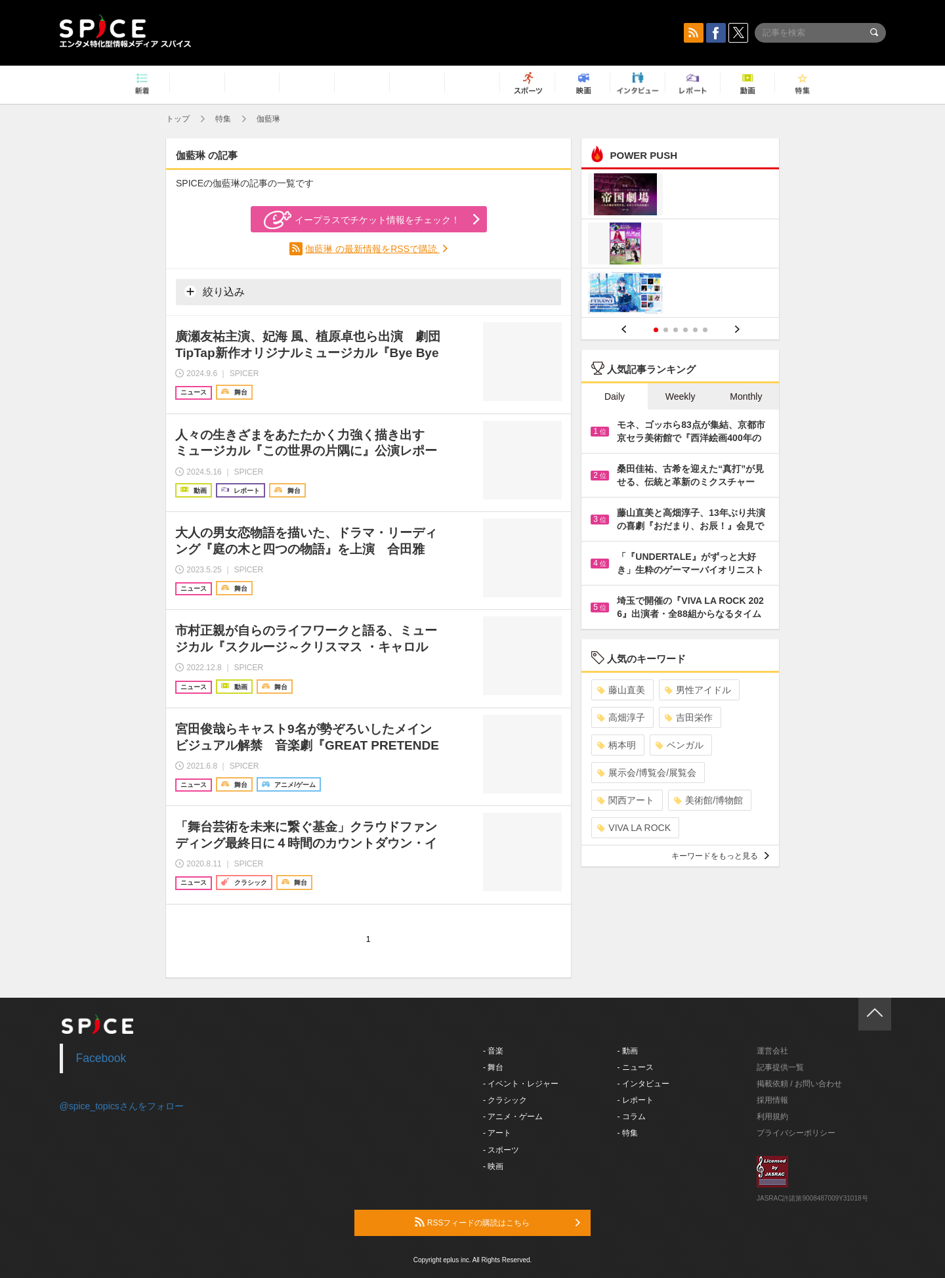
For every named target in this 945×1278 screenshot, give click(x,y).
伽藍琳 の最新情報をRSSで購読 (372, 249)
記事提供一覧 (780, 1067)
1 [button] (656, 330)
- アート (497, 1133)
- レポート (636, 1100)
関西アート (625, 800)
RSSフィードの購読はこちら (497, 1222)
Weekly (680, 396)
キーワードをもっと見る (720, 856)
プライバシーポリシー (796, 1133)
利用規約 (772, 1116)
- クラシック (505, 1100)
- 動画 (628, 1050)
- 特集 (628, 1133)
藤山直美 (621, 690)
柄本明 (616, 745)
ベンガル (680, 745)
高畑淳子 (621, 717)
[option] (680, 245)
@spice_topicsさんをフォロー (122, 1106)
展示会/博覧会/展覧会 (646, 772)
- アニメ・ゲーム (513, 1116)
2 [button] (665, 330)
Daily (614, 396)
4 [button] (685, 330)
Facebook (101, 1058)
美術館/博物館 (708, 800)
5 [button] (695, 330)
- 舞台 (493, 1067)
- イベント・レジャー (520, 1083)
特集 (223, 118)
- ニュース (636, 1067)
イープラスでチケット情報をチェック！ (362, 220)
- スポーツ (501, 1150)
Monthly (746, 396)
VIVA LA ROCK (634, 827)
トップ (178, 118)
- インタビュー (643, 1083)
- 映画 (493, 1166)
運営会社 (772, 1050)
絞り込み (214, 291)
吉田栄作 (689, 717)
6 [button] (705, 330)
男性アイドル (698, 690)
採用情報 (772, 1100)
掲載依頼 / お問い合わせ (799, 1083)
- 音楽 (493, 1050)
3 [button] (675, 330)
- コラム (632, 1116)
